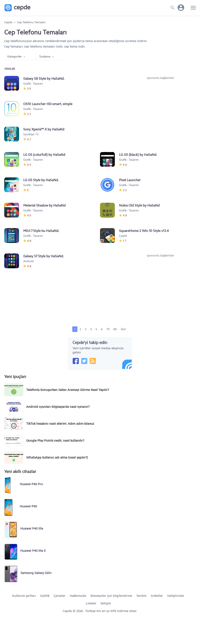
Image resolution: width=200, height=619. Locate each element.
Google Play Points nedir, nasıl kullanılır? (55, 440)
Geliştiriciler (175, 596)
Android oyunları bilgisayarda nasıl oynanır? (58, 407)
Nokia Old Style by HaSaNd (139, 205)
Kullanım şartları (24, 596)
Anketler (157, 596)
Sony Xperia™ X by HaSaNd (43, 129)
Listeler (91, 603)
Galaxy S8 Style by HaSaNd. (43, 79)
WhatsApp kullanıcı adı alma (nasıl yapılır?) (57, 457)
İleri (123, 329)
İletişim (106, 603)
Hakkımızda (78, 596)
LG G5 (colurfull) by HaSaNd (44, 155)
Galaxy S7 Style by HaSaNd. (43, 256)
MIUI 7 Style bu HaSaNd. (41, 231)
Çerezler (60, 596)
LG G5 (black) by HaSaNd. (138, 155)
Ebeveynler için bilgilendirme (111, 596)
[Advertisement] (160, 111)
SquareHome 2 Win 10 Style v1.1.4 (144, 231)
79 (108, 329)
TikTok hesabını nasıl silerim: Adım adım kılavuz (60, 424)
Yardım (141, 596)
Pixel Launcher (130, 180)
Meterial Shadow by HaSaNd (44, 205)
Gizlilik (44, 596)
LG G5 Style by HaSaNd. (41, 180)
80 (115, 329)
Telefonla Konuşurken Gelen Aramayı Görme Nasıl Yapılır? (67, 390)
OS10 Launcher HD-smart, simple (47, 104)
